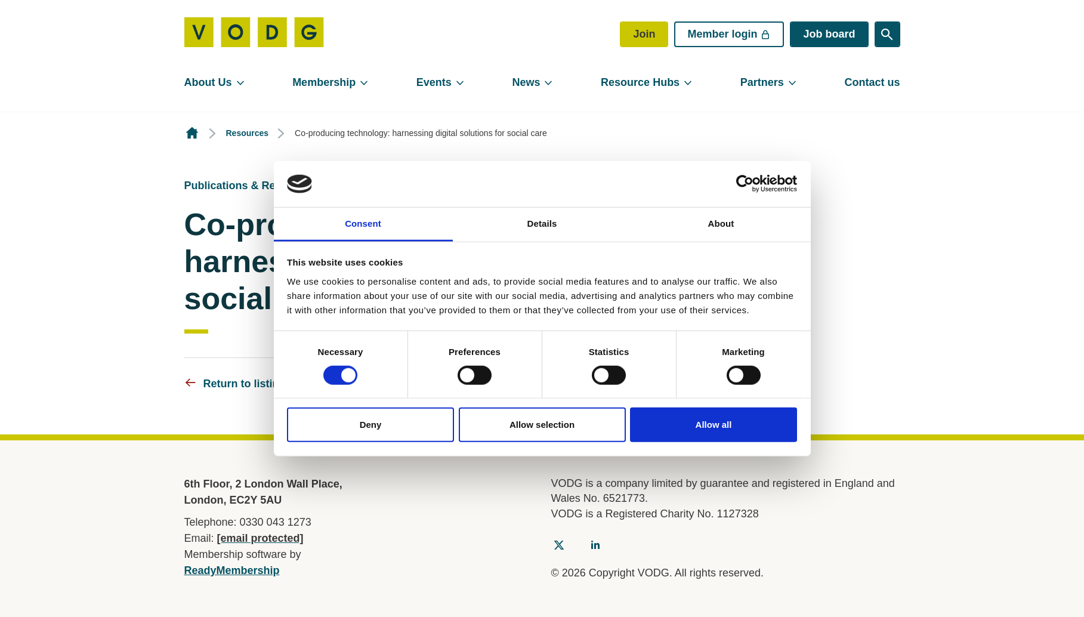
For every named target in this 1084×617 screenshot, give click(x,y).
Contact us (872, 82)
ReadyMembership (232, 570)
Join (644, 34)
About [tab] (721, 223)
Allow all (714, 424)
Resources (247, 133)
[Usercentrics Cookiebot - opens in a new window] (745, 184)
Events (434, 82)
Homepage (192, 133)
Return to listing (244, 384)
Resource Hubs (640, 82)
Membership (324, 82)
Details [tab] (542, 223)
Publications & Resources (250, 186)
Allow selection (542, 424)
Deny (371, 424)
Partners (762, 82)
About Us (208, 82)
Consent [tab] (363, 223)
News (526, 82)
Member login (729, 34)
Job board (829, 34)
